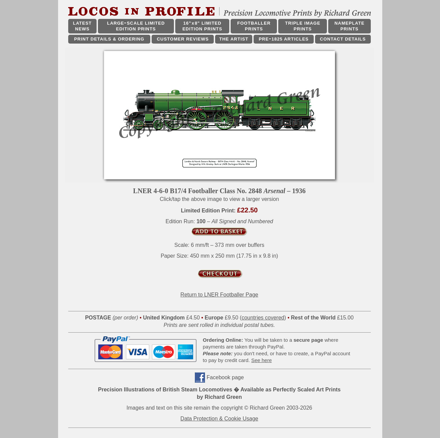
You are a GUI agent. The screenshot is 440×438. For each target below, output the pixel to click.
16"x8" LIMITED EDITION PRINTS (202, 26)
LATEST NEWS (82, 26)
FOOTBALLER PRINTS (254, 26)
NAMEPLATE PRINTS (349, 26)
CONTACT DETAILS (343, 39)
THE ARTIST (233, 39)
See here (261, 360)
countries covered (262, 317)
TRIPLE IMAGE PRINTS (302, 26)
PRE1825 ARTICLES (284, 39)
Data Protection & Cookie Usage (219, 418)
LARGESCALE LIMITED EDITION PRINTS (136, 26)
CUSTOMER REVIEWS (183, 39)
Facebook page (225, 377)
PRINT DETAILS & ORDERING (109, 39)
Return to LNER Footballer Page (219, 295)
